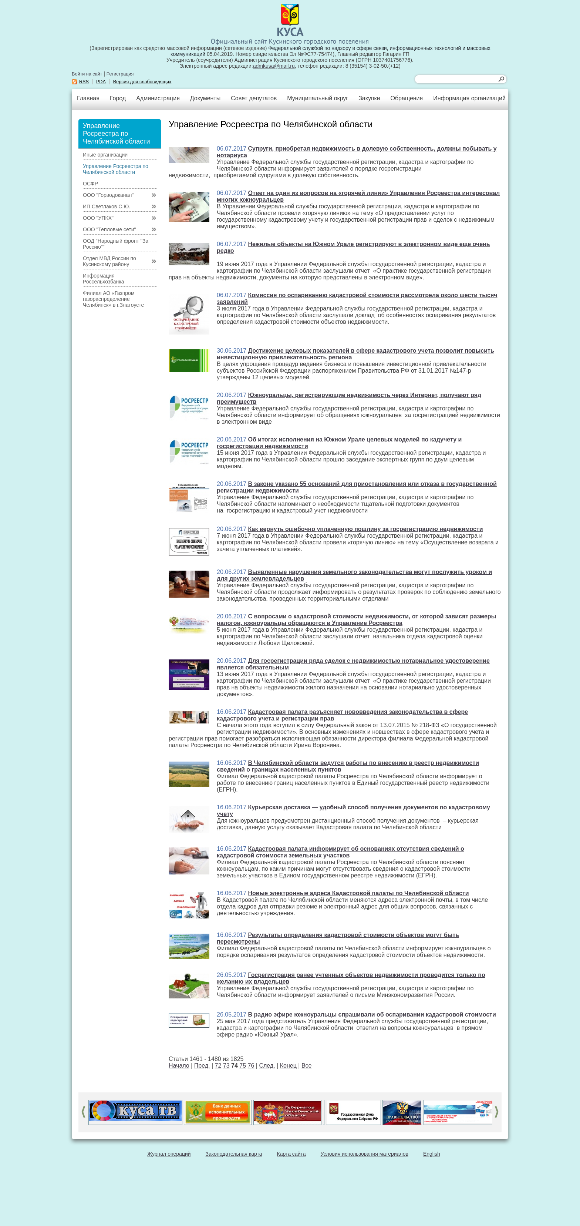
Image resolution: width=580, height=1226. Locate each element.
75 (242, 1065)
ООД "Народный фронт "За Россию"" (115, 244)
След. (267, 1065)
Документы (205, 98)
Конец (288, 1065)
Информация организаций (469, 98)
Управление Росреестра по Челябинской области (115, 169)
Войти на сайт (87, 74)
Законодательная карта (234, 1154)
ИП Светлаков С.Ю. (106, 206)
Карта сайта (291, 1154)
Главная (88, 98)
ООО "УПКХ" (98, 218)
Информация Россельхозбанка (103, 279)
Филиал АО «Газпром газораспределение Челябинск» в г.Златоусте (113, 299)
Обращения (406, 98)
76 (251, 1065)
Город (118, 98)
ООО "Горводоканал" (108, 195)
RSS (84, 81)
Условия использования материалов (364, 1154)
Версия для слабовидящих (142, 81)
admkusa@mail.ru (274, 66)
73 (226, 1065)
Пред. (202, 1065)
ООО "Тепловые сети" (109, 229)
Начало (179, 1065)
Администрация (158, 98)
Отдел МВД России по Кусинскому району (109, 261)
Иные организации (105, 155)
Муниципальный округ (317, 98)
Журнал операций (168, 1154)
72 (218, 1065)
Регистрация (120, 74)
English (431, 1154)
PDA (101, 81)
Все (306, 1065)
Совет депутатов (254, 98)
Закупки (369, 98)
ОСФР (90, 184)
